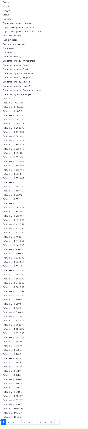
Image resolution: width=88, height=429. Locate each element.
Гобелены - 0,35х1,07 (13, 191)
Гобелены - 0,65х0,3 (13, 325)
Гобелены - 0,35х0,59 (13, 165)
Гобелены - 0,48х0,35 (13, 245)
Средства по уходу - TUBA (15, 69)
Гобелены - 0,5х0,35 (13, 299)
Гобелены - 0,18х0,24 (13, 111)
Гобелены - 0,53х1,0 (12, 266)
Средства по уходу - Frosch (16, 65)
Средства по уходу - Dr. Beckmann (19, 61)
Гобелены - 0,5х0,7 (12, 308)
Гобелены (7, 98)
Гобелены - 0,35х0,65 (13, 170)
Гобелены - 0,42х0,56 (13, 228)
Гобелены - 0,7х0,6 (12, 354)
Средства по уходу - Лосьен (16, 82)
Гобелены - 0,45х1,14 (12, 237)
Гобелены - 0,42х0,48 (13, 220)
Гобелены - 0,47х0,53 (13, 241)
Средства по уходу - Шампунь (17, 94)
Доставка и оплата (12, 35)
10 (51, 422)
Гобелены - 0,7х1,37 (12, 387)
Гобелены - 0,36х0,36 (13, 207)
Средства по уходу (12, 56)
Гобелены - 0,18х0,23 (13, 107)
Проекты (7, 19)
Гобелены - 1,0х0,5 (12, 417)
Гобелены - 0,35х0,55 (13, 161)
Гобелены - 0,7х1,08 (12, 379)
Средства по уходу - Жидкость (17, 77)
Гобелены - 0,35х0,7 (12, 174)
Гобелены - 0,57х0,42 (13, 283)
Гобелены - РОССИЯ (13, 103)
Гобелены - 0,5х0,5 (12, 304)
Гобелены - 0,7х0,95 (13, 367)
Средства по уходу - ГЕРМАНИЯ (18, 73)
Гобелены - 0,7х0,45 (13, 346)
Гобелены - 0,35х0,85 (13, 178)
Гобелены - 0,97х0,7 (13, 400)
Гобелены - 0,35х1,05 (13, 186)
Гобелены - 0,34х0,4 (13, 136)
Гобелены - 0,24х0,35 (13, 115)
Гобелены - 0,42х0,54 (13, 224)
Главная (6, 2)
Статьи (6, 15)
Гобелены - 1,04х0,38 (13, 408)
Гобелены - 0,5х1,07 (12, 316)
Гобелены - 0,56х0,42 (13, 279)
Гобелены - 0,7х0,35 (12, 341)
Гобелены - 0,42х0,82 (13, 232)
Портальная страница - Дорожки (18, 27)
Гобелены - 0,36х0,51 (13, 211)
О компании (8, 48)
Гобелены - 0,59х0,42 (13, 291)
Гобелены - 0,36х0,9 (13, 216)
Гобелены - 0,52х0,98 (13, 258)
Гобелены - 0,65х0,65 (13, 333)
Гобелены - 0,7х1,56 (12, 392)
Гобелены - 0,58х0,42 (13, 287)
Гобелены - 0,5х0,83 (13, 312)
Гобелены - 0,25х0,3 (13, 119)
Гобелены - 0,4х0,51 (12, 249)
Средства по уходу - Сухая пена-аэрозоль (23, 90)
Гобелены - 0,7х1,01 (12, 375)
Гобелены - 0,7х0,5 (12, 350)
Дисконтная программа (14, 44)
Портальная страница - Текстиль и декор (22, 31)
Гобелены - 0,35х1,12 (12, 195)
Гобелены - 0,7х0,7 (12, 358)
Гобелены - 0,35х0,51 (13, 157)
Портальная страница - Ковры (17, 23)
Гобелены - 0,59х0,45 (13, 295)
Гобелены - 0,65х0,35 (13, 329)
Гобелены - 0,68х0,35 (13, 337)
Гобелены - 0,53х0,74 (13, 262)
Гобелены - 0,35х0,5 (13, 153)
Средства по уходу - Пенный (16, 86)
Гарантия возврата (12, 40)
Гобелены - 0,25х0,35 (13, 128)
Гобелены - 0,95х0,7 (13, 396)
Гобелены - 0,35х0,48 (13, 144)
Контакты (7, 52)
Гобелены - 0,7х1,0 (12, 371)
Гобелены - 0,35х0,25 (13, 140)
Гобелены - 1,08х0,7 (12, 413)
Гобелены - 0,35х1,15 (12, 203)
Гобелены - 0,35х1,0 (12, 182)
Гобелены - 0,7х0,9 (12, 362)
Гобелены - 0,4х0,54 (13, 253)
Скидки (6, 10)
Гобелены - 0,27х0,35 (13, 132)
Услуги (6, 6)
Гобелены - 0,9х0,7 (12, 404)
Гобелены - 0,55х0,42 (13, 274)
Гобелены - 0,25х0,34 (13, 123)
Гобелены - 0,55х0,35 (13, 270)
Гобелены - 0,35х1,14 (12, 199)
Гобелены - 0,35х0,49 (13, 149)
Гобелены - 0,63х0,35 (13, 320)
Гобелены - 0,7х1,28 (12, 383)
